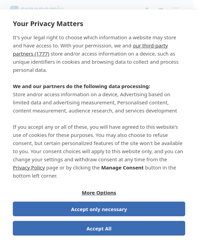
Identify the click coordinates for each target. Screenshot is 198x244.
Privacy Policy (29, 167)
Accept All (98, 228)
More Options (99, 192)
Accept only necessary (99, 209)
